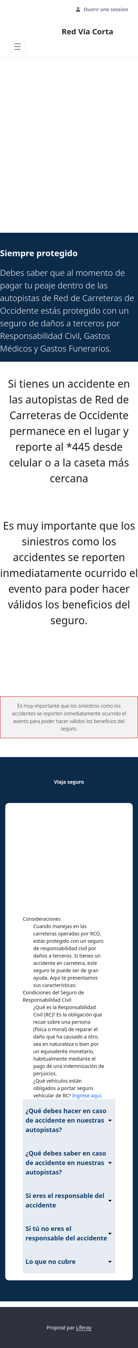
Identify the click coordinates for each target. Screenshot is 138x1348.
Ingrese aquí (86, 1095)
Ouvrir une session (101, 9)
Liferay (83, 1327)
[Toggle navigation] (17, 46)
